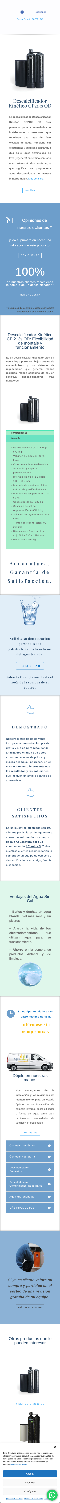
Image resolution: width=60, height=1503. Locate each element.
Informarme (30, 1132)
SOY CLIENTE (30, 255)
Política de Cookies (18, 1464)
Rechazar (30, 1482)
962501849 (38, 19)
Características (19, 432)
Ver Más (30, 190)
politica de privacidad (33, 1498)
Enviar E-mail (23, 19)
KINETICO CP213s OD (30, 1404)
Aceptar (30, 1473)
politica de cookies (14, 1498)
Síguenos (41, 12)
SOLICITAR (30, 666)
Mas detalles (35, 178)
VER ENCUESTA (30, 294)
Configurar (30, 1491)
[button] (55, 1446)
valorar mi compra (30, 1307)
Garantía (15, 438)
